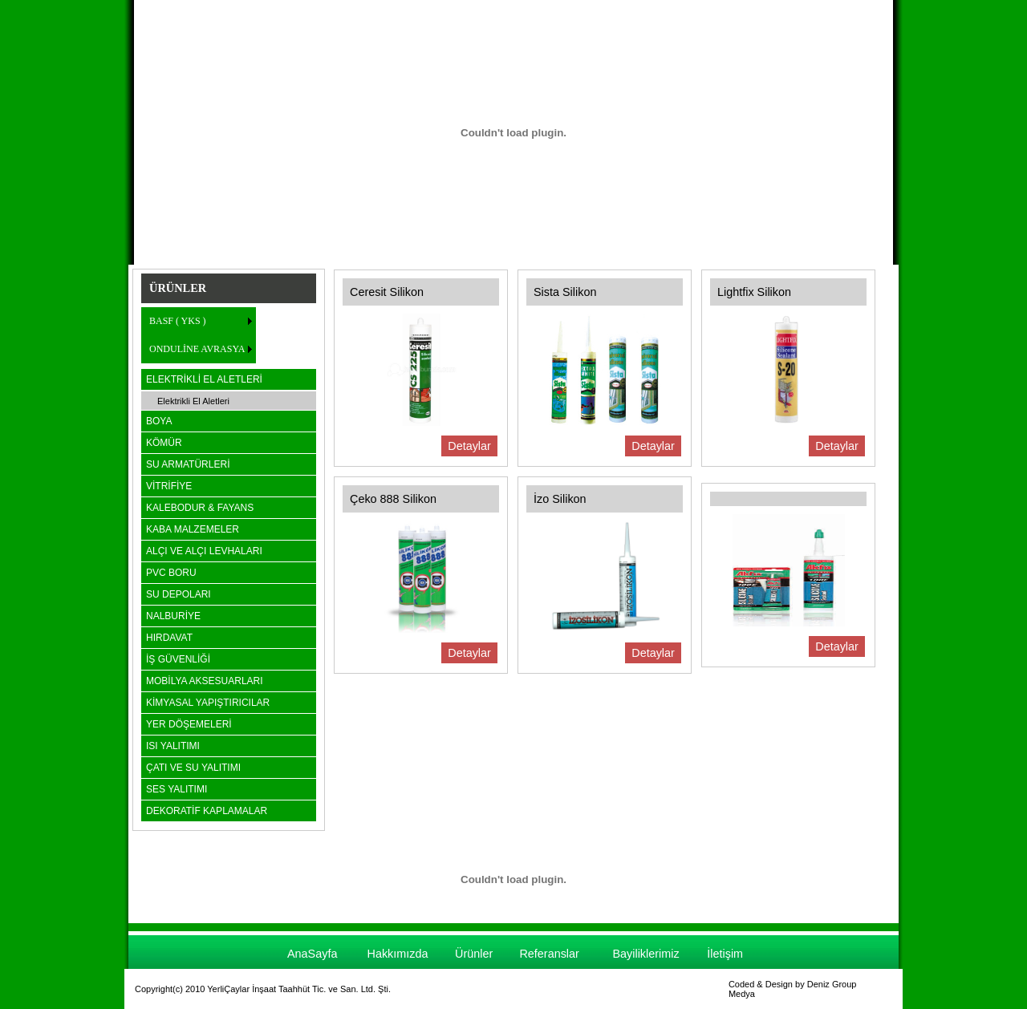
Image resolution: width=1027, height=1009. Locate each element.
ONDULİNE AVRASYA (197, 349)
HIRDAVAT (169, 637)
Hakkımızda (397, 953)
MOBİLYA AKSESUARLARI (204, 681)
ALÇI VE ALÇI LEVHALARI (204, 551)
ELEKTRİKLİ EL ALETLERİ (204, 379)
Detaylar (469, 446)
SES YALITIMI (176, 789)
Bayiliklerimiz (645, 953)
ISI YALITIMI (173, 746)
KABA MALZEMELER (192, 529)
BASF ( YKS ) (177, 320)
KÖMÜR (164, 442)
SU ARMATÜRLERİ (187, 464)
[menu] (198, 335)
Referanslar (548, 953)
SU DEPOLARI (178, 594)
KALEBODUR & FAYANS (200, 507)
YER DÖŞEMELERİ (189, 724)
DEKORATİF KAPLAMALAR (206, 811)
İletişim (725, 953)
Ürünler (474, 953)
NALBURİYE (173, 616)
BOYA (159, 421)
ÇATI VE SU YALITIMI (193, 767)
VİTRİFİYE (169, 486)
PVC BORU (171, 572)
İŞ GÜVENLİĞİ (178, 659)
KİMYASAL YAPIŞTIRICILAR (208, 702)
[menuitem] (198, 321)
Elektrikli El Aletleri (193, 401)
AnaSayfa (312, 953)
